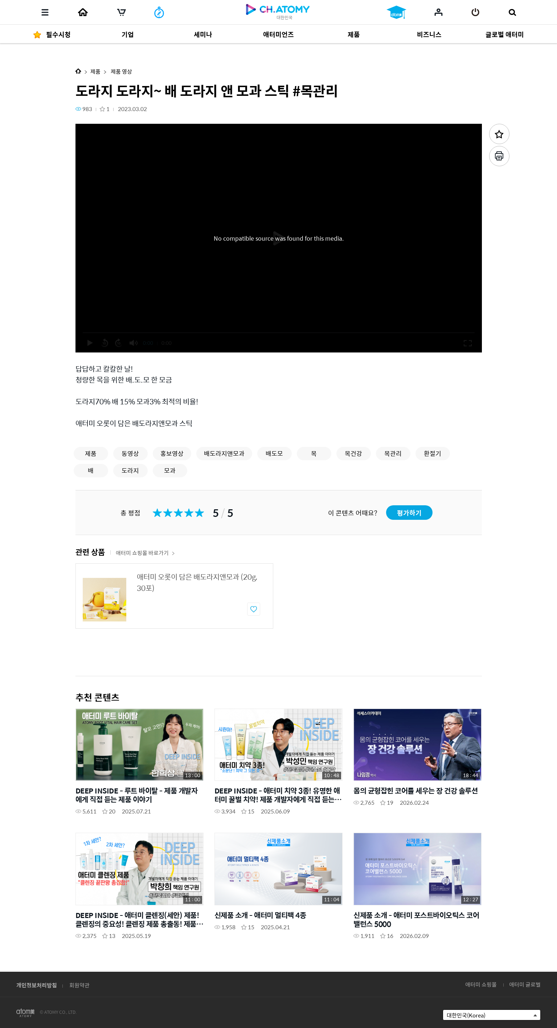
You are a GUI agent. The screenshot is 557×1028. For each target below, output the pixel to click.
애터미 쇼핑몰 (481, 984)
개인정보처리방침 (36, 985)
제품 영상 (121, 71)
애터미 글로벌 (525, 984)
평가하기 (409, 513)
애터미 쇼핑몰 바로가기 (145, 552)
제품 (95, 71)
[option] (174, 596)
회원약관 (79, 985)
